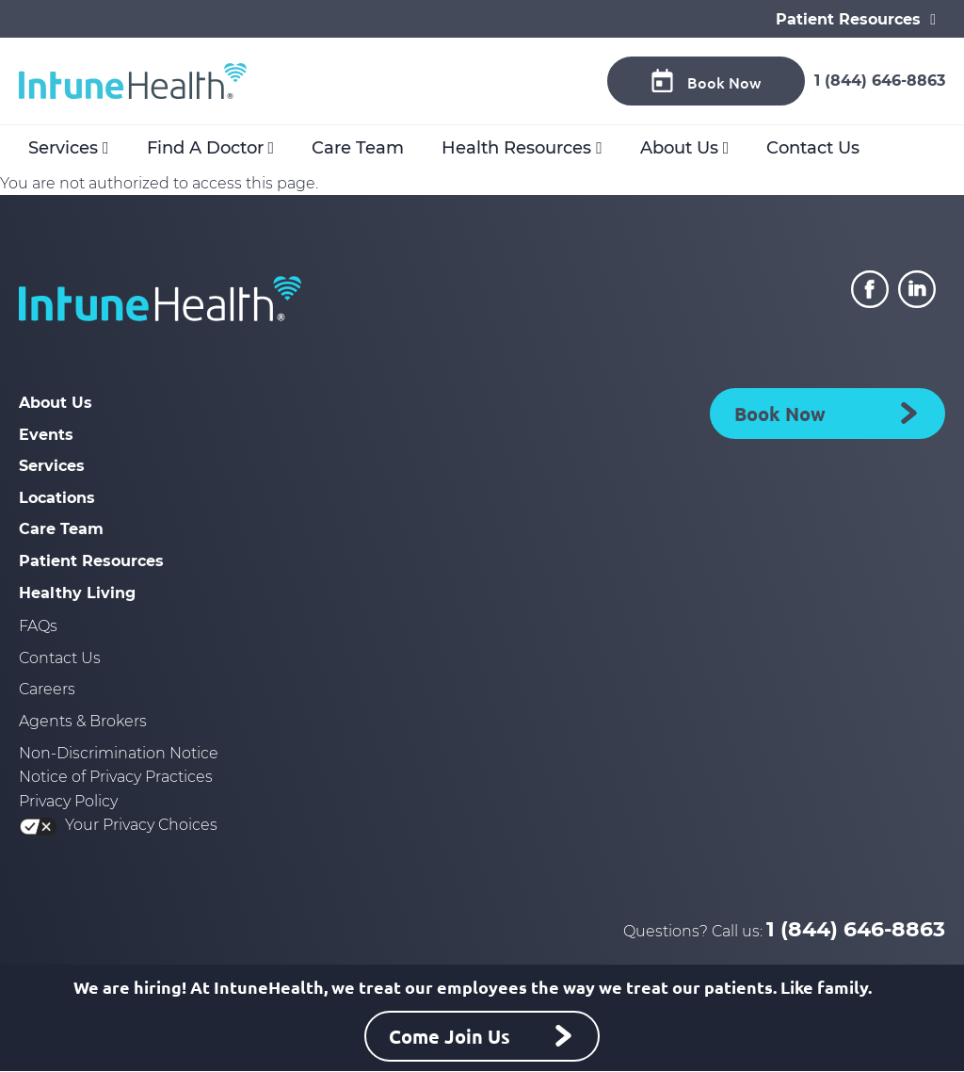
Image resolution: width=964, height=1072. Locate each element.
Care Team (358, 148)
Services (63, 148)
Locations (57, 498)
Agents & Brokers (83, 721)
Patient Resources (91, 561)
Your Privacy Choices (118, 825)
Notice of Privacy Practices (116, 777)
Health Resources (516, 148)
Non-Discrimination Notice (118, 753)
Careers (47, 689)
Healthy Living (77, 593)
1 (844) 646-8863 (879, 80)
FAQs (38, 626)
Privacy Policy (68, 801)
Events (46, 435)
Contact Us (813, 148)
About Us (679, 148)
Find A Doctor (205, 148)
